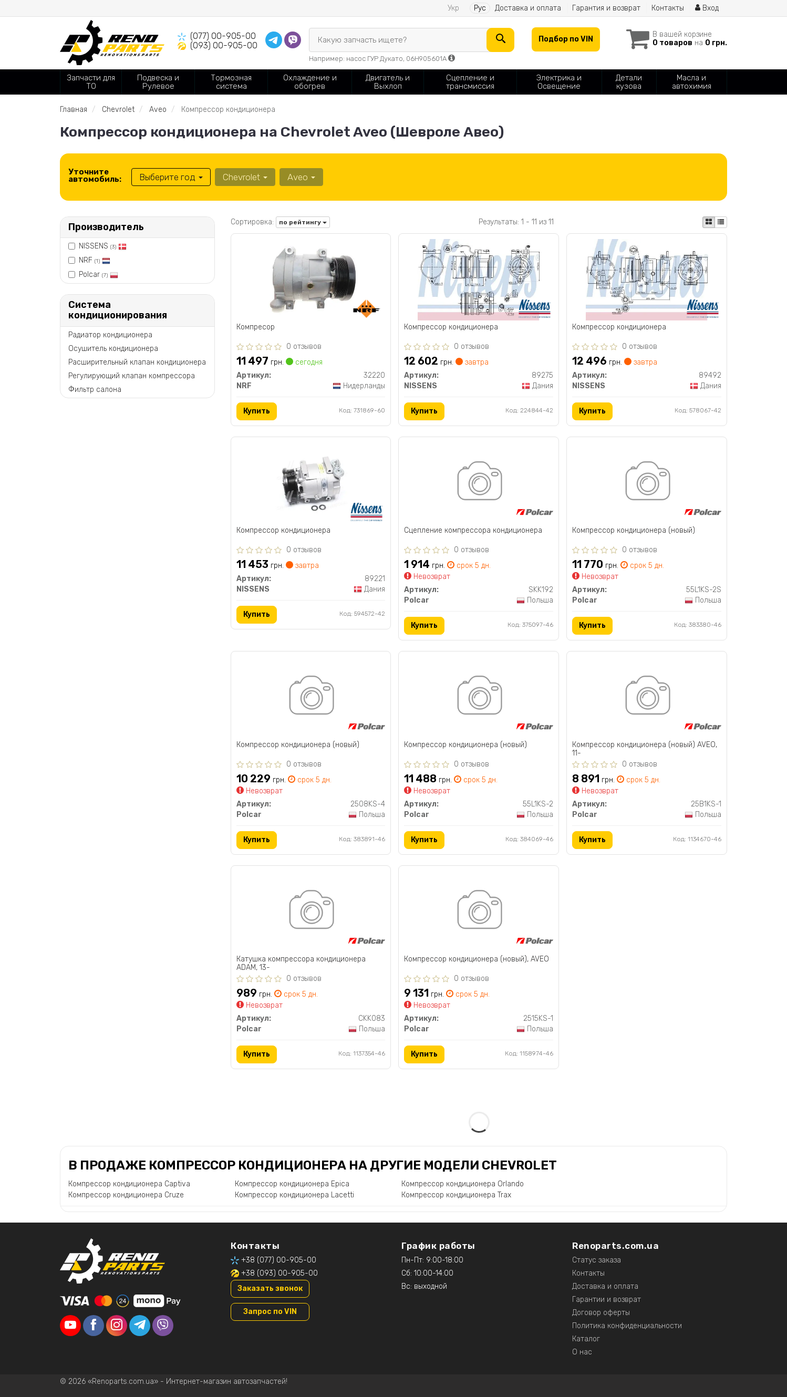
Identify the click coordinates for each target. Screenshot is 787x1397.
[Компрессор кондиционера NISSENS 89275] (479, 279)
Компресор (255, 327)
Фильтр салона (94, 389)
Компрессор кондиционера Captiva (129, 1183)
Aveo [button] (301, 177)
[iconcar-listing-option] (720, 222)
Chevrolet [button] (245, 177)
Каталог (586, 1338)
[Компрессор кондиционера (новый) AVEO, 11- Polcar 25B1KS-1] (647, 696)
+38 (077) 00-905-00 (278, 1260)
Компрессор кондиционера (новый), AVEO (476, 959)
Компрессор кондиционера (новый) (633, 530)
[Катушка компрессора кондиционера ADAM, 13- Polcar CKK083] (310, 911)
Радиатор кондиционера (110, 334)
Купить (256, 411)
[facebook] (93, 1325)
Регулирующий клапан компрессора (131, 375)
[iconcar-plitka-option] (708, 222)
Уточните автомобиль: (94, 175)
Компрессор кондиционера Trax (456, 1195)
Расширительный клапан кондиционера (137, 362)
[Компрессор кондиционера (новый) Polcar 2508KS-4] (310, 696)
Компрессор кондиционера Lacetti (294, 1195)
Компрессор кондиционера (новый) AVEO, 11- (644, 749)
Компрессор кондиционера (451, 327)
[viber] (162, 1325)
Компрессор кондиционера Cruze (126, 1195)
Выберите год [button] (171, 177)
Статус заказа (596, 1260)
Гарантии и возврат (606, 1299)
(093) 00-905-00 (223, 45)
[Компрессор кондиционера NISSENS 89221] (310, 482)
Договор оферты (601, 1312)
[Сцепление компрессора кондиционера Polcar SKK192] (478, 482)
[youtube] (70, 1325)
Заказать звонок (270, 1288)
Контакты (667, 8)
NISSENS (103, 246)
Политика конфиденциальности (627, 1325)
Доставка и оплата (528, 8)
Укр (453, 8)
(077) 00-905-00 (223, 36)
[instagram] (116, 1325)
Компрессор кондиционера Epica (292, 1183)
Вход (707, 8)
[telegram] (139, 1325)
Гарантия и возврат (606, 8)
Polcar (98, 274)
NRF (94, 260)
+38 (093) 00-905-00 (279, 1273)
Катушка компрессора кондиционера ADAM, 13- (301, 963)
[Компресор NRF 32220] (310, 279)
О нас (582, 1352)
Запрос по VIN (270, 1311)
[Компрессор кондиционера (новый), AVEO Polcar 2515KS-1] (478, 911)
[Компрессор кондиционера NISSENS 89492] (647, 279)
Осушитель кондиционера (113, 348)
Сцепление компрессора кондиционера (473, 530)
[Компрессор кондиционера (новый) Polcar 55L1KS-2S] (647, 482)
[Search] (500, 40)
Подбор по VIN (566, 39)
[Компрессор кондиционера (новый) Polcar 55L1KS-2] (478, 696)
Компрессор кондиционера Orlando (462, 1183)
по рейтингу (303, 222)
